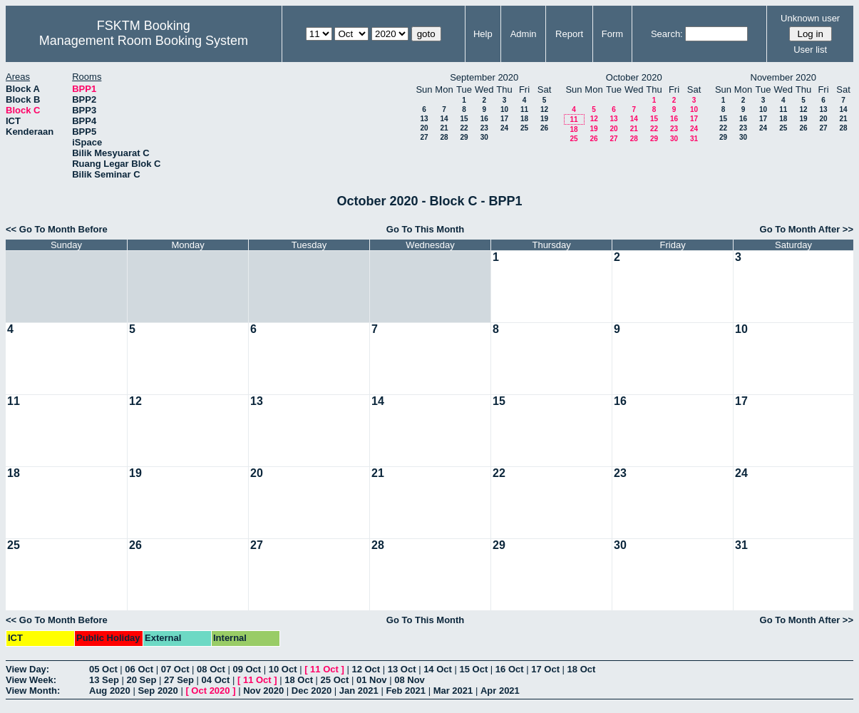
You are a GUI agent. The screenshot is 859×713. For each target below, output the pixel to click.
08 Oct (211, 669)
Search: (667, 34)
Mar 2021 (453, 690)
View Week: (31, 679)
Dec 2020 (311, 690)
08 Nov (409, 679)
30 (484, 137)
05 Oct (103, 669)
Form (612, 34)
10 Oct (283, 669)
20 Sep (142, 679)
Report (569, 34)
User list (810, 49)
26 (544, 128)
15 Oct (474, 669)
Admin (523, 34)
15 (464, 119)
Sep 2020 (158, 690)
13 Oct (402, 669)
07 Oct (175, 669)
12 (544, 109)
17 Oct (545, 669)
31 (694, 139)
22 (464, 128)
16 (484, 119)
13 (424, 119)
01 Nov (371, 679)
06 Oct (139, 669)
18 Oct (581, 669)
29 (464, 137)
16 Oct (509, 669)
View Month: (33, 690)
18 (524, 119)
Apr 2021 (500, 690)
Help (483, 34)
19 (544, 119)
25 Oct (335, 679)
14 (444, 119)
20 (424, 128)
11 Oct (324, 669)
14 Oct (437, 669)
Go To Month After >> (806, 229)
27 (424, 137)
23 (484, 128)
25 (524, 128)
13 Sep (104, 679)
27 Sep (179, 679)
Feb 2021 (406, 690)
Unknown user (810, 18)
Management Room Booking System (143, 41)
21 (444, 128)
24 (504, 128)
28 (444, 137)
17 (504, 119)
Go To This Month (425, 229)
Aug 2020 (109, 690)
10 (504, 109)
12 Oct (365, 669)
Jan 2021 (359, 690)
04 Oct (216, 679)
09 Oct (246, 669)
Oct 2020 (210, 690)
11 (524, 109)
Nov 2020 (263, 690)
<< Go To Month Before (57, 229)
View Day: (27, 669)
